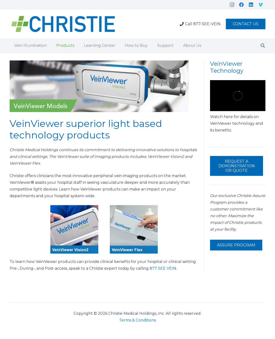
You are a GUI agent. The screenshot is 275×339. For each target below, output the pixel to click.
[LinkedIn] (251, 5)
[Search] (263, 45)
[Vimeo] (260, 5)
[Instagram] (232, 5)
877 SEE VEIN (163, 268)
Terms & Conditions (137, 320)
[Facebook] (241, 5)
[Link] (63, 24)
